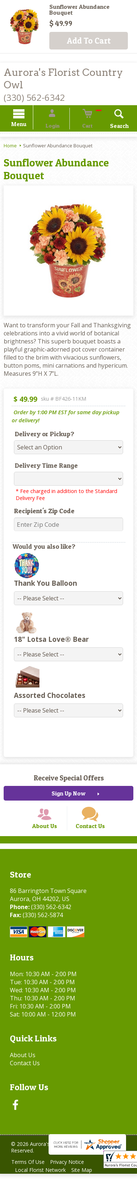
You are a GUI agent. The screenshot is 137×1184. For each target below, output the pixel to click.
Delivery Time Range (41, 466)
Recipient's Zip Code (39, 512)
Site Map (86, 1180)
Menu (28, 125)
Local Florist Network (41, 1180)
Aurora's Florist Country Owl (63, 78)
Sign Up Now (68, 794)
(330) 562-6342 (34, 97)
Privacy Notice (72, 1172)
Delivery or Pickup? (39, 435)
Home (10, 146)
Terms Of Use (29, 1172)
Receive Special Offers (69, 779)
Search (109, 126)
